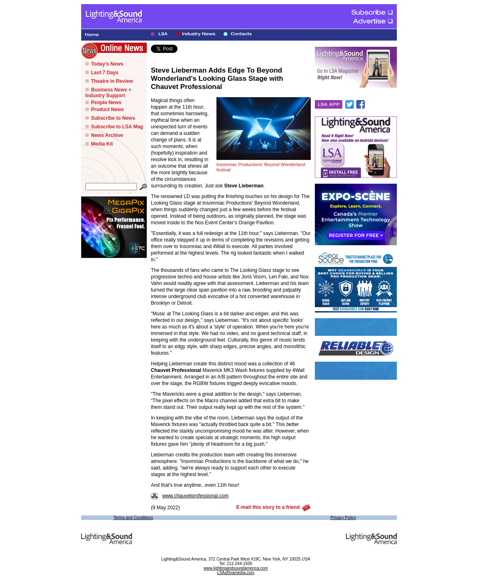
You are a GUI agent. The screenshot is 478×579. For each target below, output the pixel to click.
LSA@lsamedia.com (236, 572)
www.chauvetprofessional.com (189, 496)
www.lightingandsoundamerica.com (236, 568)
